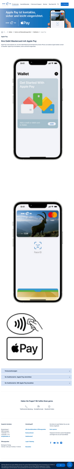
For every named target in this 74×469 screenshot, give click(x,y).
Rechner (45, 4)
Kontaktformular (38, 407)
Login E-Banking (29, 441)
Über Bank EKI (52, 4)
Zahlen (10, 32)
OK (60, 465)
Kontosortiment (29, 433)
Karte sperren (53, 429)
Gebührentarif (29, 436)
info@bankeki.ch (5, 436)
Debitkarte (36, 32)
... (5, 32)
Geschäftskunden (24, 4)
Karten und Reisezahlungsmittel (23, 32)
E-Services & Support (36, 4)
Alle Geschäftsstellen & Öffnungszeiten (35, 429)
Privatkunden (15, 4)
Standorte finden (49, 407)
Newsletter (28, 446)
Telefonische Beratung (26, 407)
